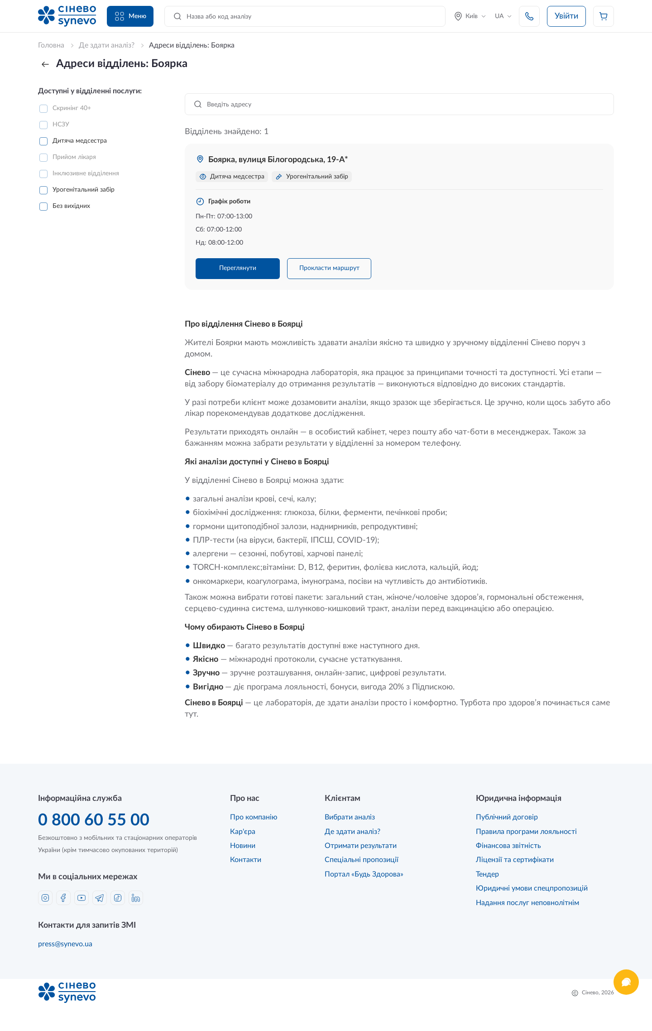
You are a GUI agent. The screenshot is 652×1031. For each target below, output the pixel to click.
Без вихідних (71, 206)
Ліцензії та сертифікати (515, 859)
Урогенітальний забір (84, 190)
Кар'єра (242, 831)
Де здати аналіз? (352, 831)
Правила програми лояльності (526, 831)
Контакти (245, 859)
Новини (242, 845)
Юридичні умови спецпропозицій (532, 888)
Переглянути (237, 268)
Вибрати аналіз (350, 817)
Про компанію (254, 817)
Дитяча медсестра (80, 141)
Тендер (487, 874)
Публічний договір (507, 817)
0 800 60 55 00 (93, 820)
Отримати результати (361, 845)
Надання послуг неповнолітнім (527, 902)
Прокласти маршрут (329, 268)
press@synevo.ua (65, 944)
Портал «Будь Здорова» (364, 874)
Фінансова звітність (508, 845)
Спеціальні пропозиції (361, 859)
